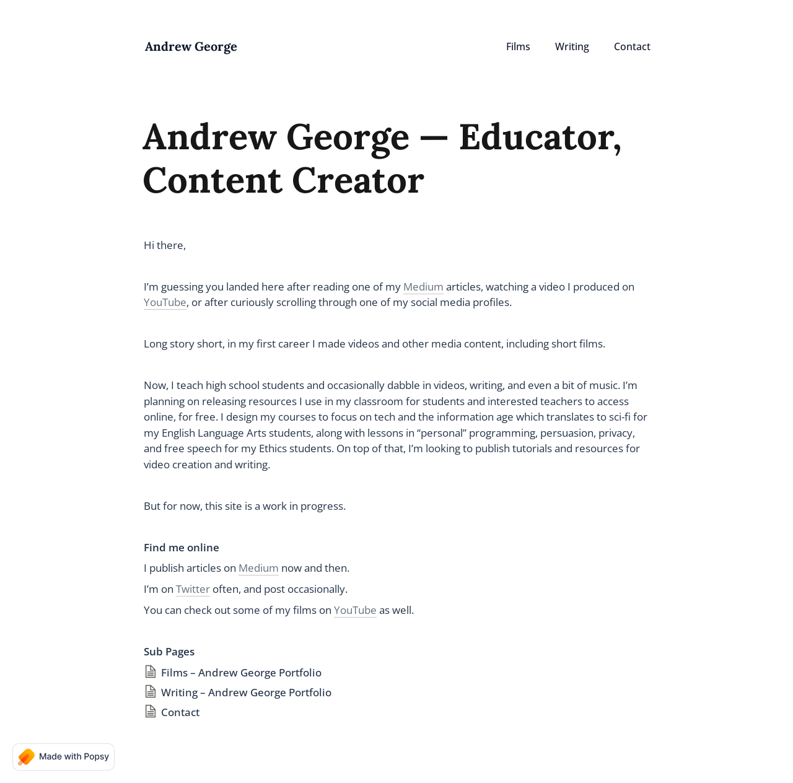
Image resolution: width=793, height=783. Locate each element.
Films (518, 46)
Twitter (193, 589)
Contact (632, 46)
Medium (423, 286)
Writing (572, 46)
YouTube (165, 302)
